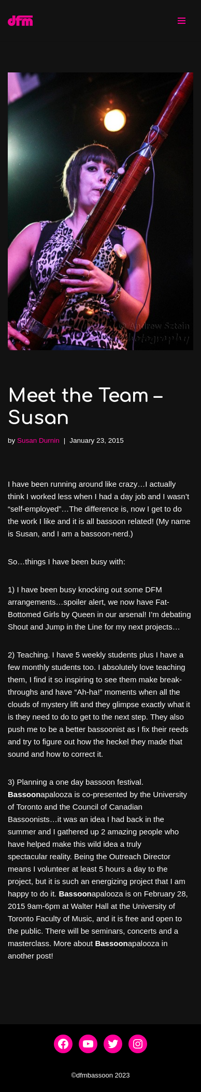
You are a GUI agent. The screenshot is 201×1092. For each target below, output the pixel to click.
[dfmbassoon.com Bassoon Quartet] (20, 20)
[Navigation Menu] (181, 20)
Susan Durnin (38, 440)
